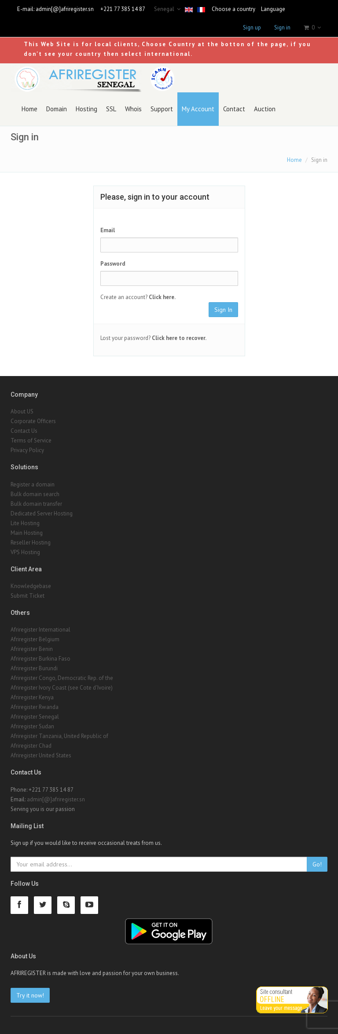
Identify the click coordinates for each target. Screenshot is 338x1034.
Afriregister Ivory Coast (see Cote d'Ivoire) (62, 687)
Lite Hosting (25, 523)
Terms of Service (31, 440)
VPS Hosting (25, 552)
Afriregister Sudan (32, 726)
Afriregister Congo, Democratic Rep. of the (62, 678)
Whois (133, 109)
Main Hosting (27, 533)
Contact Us (24, 431)
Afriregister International (40, 629)
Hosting (86, 109)
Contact (234, 109)
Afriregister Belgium (35, 639)
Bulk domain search (35, 494)
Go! (317, 864)
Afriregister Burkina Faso (40, 658)
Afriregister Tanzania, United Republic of (59, 736)
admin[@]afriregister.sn (65, 9)
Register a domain (33, 484)
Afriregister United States (41, 755)
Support (162, 109)
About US (22, 411)
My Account (198, 109)
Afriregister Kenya (32, 697)
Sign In (223, 310)
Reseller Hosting (31, 542)
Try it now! (30, 995)
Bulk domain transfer (36, 504)
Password (112, 263)
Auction (265, 109)
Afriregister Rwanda (35, 707)
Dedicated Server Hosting (42, 513)
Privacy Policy (27, 450)
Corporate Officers (33, 421)
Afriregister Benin (32, 649)
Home (29, 109)
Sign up (252, 27)
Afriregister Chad (31, 745)
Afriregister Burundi (34, 668)
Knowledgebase (31, 586)
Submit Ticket (27, 595)
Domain (56, 109)
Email (107, 230)
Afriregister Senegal (35, 716)
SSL (111, 109)
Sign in (282, 27)
